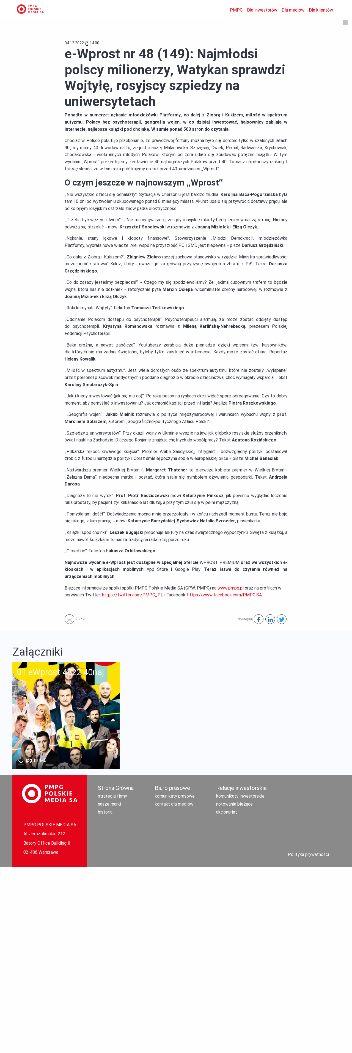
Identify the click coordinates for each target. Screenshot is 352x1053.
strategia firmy (112, 982)
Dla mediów (293, 10)
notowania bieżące (234, 990)
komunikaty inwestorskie (240, 982)
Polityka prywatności (308, 1040)
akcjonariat (226, 998)
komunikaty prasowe (175, 982)
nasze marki (109, 990)
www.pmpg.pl (231, 774)
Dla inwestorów (262, 10)
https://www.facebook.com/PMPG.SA (224, 781)
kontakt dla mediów (174, 990)
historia (105, 998)
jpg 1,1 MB (31, 947)
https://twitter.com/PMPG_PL (132, 781)
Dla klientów (321, 10)
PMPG (236, 10)
